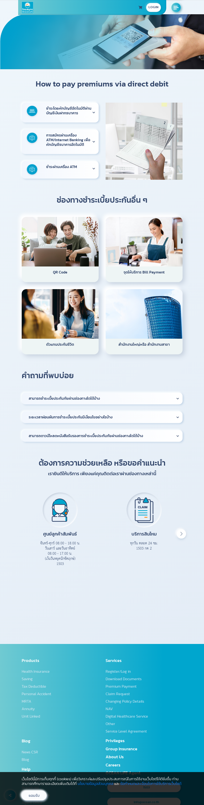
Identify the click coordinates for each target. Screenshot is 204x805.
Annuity (28, 709)
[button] (181, 534)
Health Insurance (36, 671)
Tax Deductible (34, 686)
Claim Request (118, 694)
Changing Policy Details (125, 701)
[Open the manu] (176, 7)
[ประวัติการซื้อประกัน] (140, 7)
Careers (113, 765)
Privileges (115, 741)
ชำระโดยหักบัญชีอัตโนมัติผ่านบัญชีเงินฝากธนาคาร (68, 111)
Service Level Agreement (126, 731)
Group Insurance (121, 749)
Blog (25, 760)
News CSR (30, 752)
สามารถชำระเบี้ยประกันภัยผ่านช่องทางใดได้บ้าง (64, 398)
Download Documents (124, 679)
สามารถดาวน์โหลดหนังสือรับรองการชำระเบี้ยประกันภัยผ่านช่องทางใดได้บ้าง (86, 436)
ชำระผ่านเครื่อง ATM (61, 167)
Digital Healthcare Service (127, 716)
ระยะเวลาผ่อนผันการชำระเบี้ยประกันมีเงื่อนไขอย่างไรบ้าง (70, 417)
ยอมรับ (34, 796)
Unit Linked (31, 716)
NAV (109, 709)
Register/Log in (118, 671)
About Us (115, 757)
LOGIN (154, 7)
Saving (27, 679)
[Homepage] (27, 7)
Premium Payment (121, 686)
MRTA (26, 701)
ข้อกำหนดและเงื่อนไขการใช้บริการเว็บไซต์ (150, 784)
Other (110, 724)
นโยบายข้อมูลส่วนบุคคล (95, 784)
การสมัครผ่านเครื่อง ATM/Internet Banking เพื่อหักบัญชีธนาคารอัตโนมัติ (68, 140)
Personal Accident (36, 694)
